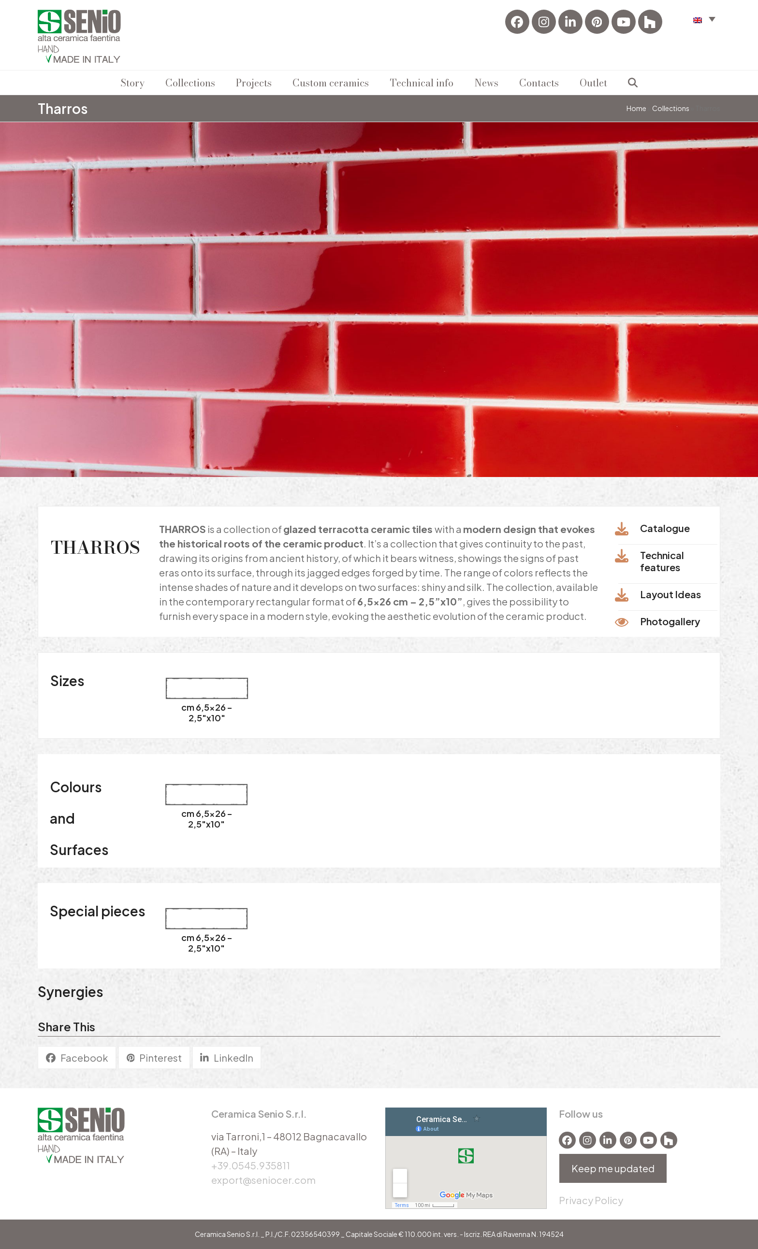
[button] (704, 18)
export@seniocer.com (263, 1180)
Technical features (662, 561)
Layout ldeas (670, 594)
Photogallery (670, 621)
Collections (670, 108)
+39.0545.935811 (250, 1165)
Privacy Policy (591, 1200)
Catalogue (665, 528)
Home (636, 108)
